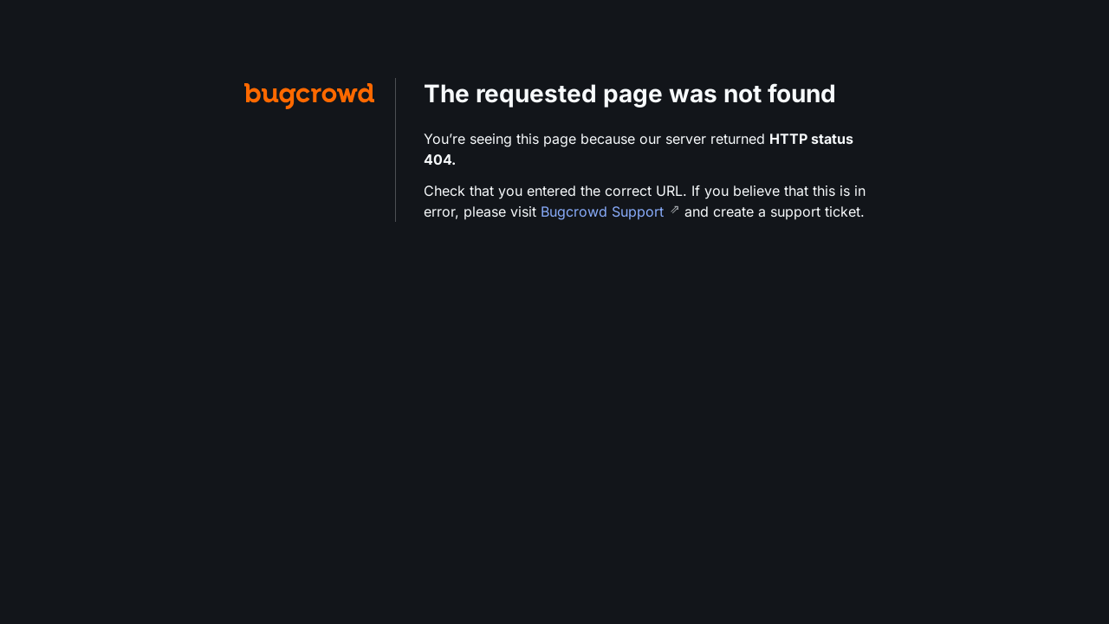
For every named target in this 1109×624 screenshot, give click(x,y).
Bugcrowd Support (604, 211)
